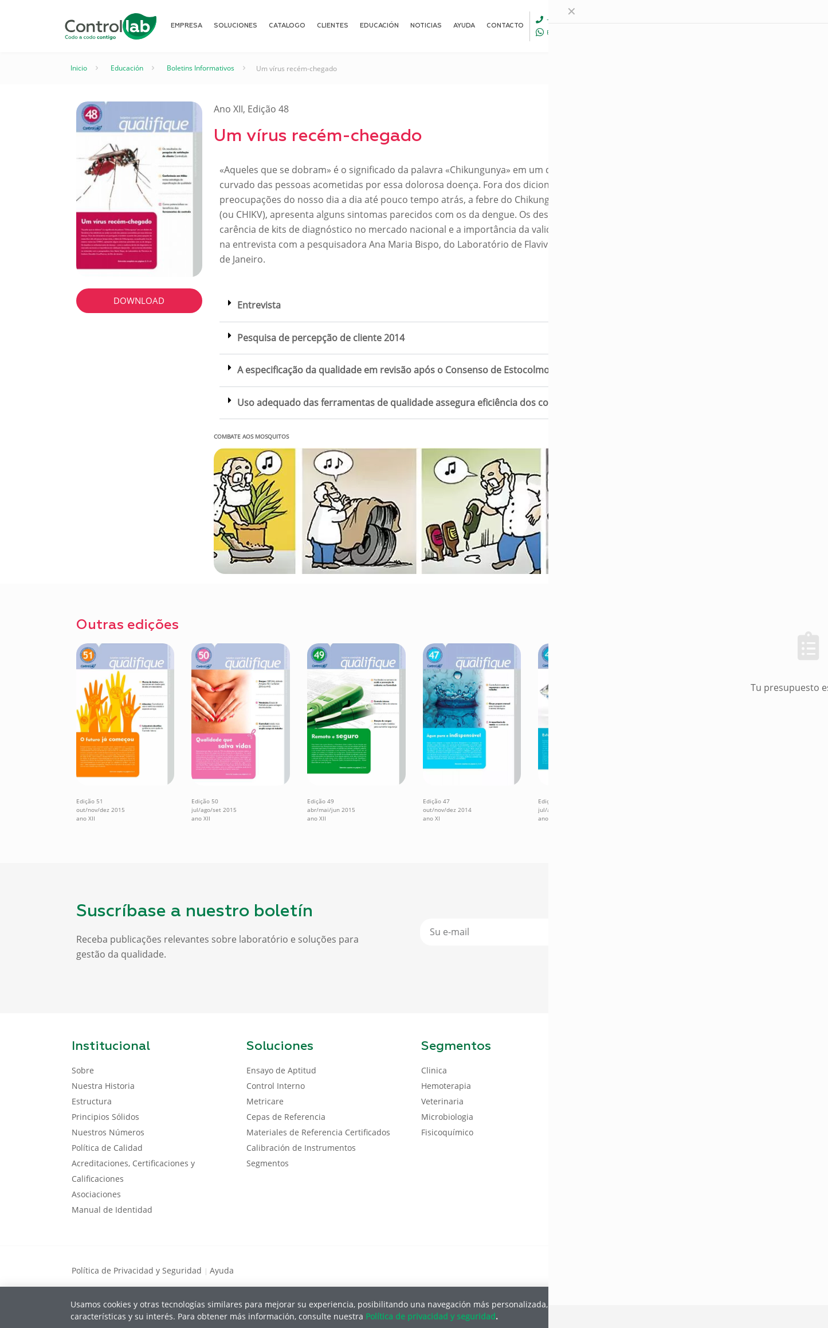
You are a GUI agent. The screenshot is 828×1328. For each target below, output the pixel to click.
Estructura (92, 1101)
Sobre (83, 1070)
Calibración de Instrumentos (301, 1147)
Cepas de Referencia (285, 1116)
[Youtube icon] (720, 1269)
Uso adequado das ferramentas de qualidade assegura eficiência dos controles (408, 402)
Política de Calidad (107, 1147)
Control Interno (275, 1085)
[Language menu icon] (680, 26)
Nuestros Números (108, 1132)
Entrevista (259, 305)
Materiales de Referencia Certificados (318, 1132)
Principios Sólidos (105, 1116)
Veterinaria (442, 1101)
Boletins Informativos (200, 68)
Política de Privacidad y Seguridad (138, 1270)
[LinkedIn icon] (701, 1269)
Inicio (78, 68)
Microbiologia (447, 1116)
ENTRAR (730, 25)
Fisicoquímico (447, 1132)
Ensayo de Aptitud (281, 1070)
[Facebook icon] (683, 1269)
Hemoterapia (446, 1085)
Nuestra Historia (103, 1085)
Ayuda (222, 1270)
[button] (483, 306)
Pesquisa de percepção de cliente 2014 (321, 337)
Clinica (434, 1070)
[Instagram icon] (738, 1269)
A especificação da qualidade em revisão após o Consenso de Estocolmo (393, 370)
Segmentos (267, 1163)
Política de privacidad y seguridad (431, 1315)
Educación (127, 68)
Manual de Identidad (112, 1209)
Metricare (265, 1101)
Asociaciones (96, 1194)
